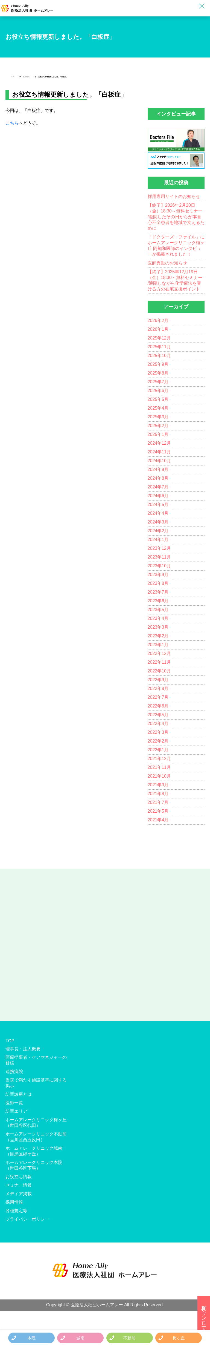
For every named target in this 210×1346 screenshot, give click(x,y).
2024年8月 (158, 478)
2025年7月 (158, 381)
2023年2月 (158, 636)
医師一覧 (14, 1102)
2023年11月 (159, 557)
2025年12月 (159, 338)
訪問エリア (16, 1111)
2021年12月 (159, 758)
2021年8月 (158, 793)
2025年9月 (158, 364)
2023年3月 (158, 627)
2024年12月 (159, 443)
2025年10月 (159, 355)
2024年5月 (158, 504)
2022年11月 (159, 662)
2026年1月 (158, 329)
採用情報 (14, 1202)
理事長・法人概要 (22, 1048)
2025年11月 (159, 346)
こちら (12, 123)
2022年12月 (159, 653)
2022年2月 (158, 741)
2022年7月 (158, 697)
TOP (12, 76)
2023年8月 (158, 583)
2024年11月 (159, 452)
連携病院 (14, 1071)
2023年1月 (158, 644)
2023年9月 (158, 574)
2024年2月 (158, 530)
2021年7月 (158, 802)
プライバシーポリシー (27, 1219)
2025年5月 (158, 399)
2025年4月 (158, 408)
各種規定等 (16, 1210)
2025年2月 (158, 425)
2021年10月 (159, 776)
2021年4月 (158, 820)
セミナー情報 (18, 1185)
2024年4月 (158, 513)
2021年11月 (159, 767)
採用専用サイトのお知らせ (174, 196)
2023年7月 (158, 592)
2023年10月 (159, 565)
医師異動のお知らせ (167, 263)
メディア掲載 (18, 1193)
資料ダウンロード (203, 1315)
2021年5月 (158, 811)
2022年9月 (158, 679)
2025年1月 (158, 434)
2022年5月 (158, 714)
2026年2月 (158, 320)
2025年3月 (158, 417)
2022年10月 (159, 671)
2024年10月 (159, 460)
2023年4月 (158, 618)
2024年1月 (158, 539)
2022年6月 (158, 706)
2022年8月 (158, 688)
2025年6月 (158, 390)
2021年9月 (158, 785)
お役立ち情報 (18, 1176)
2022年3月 (158, 732)
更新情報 (26, 76)
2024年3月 (158, 522)
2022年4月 (158, 723)
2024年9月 (158, 469)
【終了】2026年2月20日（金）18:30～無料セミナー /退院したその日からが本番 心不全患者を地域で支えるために (176, 217)
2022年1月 (158, 749)
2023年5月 (158, 609)
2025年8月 (158, 373)
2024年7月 (158, 487)
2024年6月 (158, 495)
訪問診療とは (18, 1094)
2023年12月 (159, 548)
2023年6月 (158, 601)
